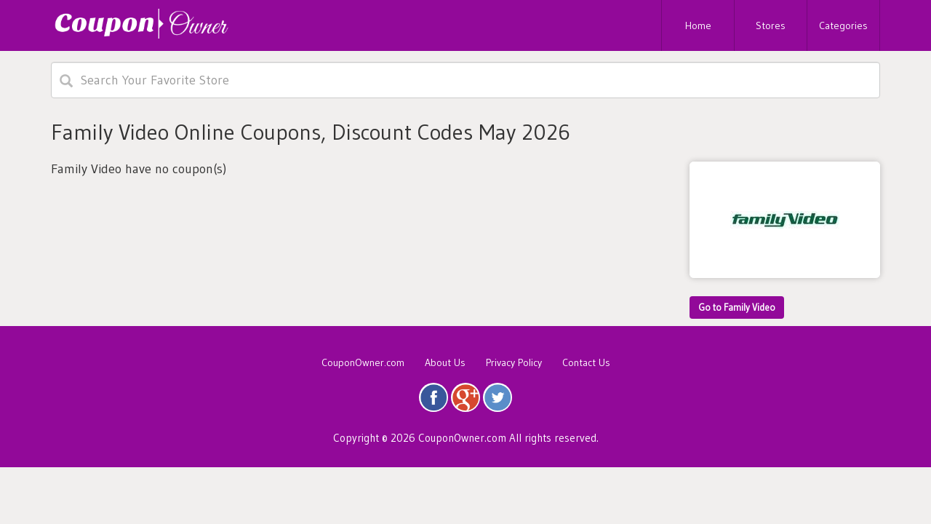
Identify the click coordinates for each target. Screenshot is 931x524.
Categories (843, 25)
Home (698, 25)
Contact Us (586, 362)
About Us (445, 362)
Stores (771, 25)
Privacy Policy (514, 362)
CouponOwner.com (362, 362)
